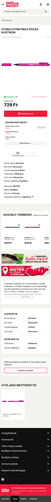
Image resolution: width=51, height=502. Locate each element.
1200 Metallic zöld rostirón (9, 239)
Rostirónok (8, 20)
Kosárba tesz (25, 113)
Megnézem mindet (40, 215)
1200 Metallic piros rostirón (29, 239)
